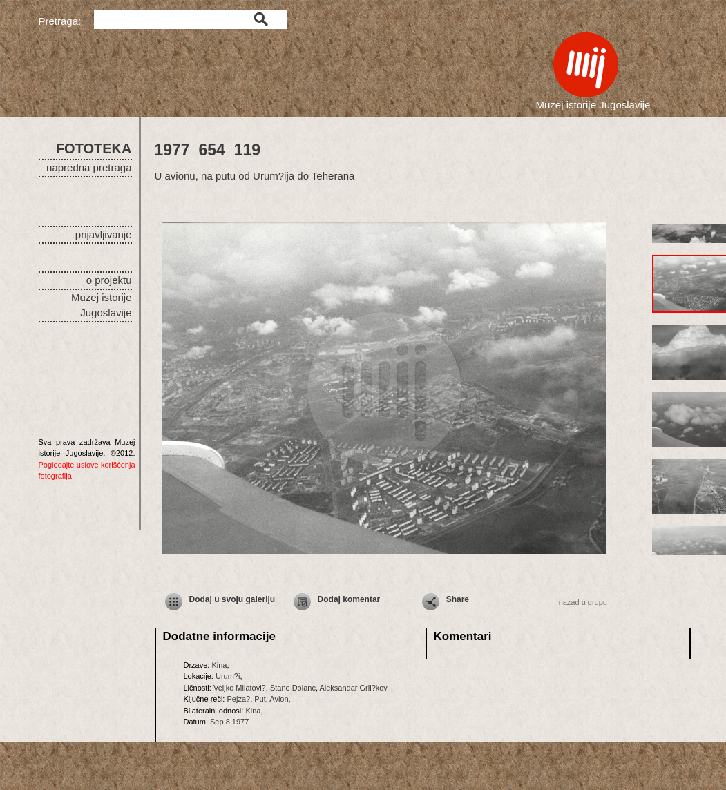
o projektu (109, 280)
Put (260, 699)
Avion (278, 699)
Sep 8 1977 (229, 721)
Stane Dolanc (293, 688)
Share (457, 599)
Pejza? (238, 699)
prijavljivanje (103, 234)
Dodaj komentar (349, 599)
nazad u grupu (583, 602)
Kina (219, 665)
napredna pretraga (88, 167)
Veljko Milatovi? (239, 688)
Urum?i (228, 676)
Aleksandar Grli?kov (353, 688)
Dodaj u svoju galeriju (232, 599)
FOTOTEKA (94, 148)
